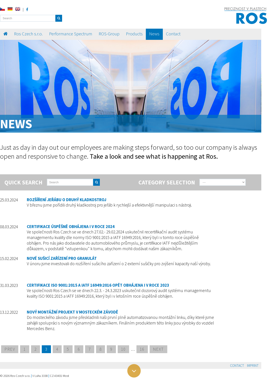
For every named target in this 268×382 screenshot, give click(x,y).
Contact (173, 34)
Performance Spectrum (70, 34)
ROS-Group (109, 34)
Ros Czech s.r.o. (28, 34)
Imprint (253, 365)
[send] (105, 182)
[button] (58, 18)
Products (134, 34)
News (154, 34)
